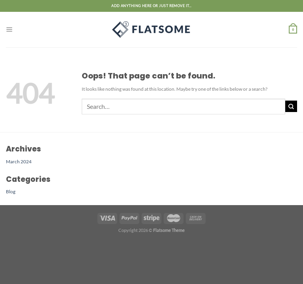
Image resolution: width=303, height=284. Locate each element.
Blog (10, 191)
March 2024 (19, 161)
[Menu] (9, 29)
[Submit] (291, 106)
